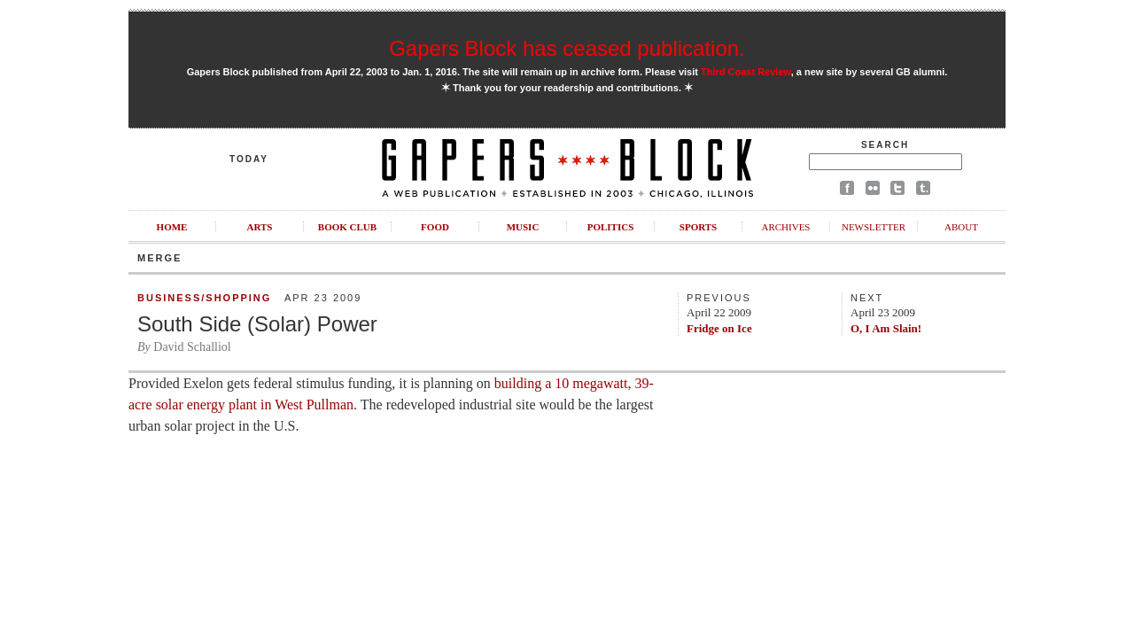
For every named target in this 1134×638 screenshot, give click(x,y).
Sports (698, 227)
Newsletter (873, 227)
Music (523, 227)
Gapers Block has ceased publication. (567, 48)
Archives (785, 227)
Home (172, 227)
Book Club (347, 227)
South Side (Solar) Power (257, 324)
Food (435, 227)
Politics (610, 227)
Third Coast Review (746, 71)
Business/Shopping (204, 297)
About (961, 227)
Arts (260, 227)
